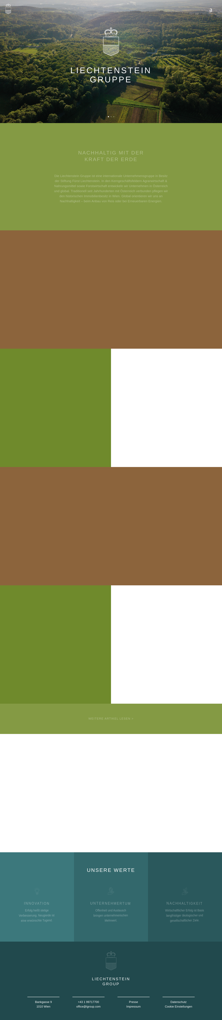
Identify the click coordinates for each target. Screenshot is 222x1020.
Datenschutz (178, 1002)
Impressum (133, 1006)
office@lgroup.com (88, 1006)
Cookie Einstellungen (178, 1006)
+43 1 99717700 (88, 1002)
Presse (133, 1002)
